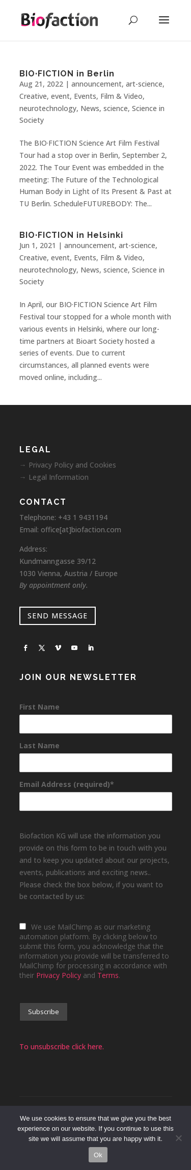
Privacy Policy (58, 975)
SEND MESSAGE (58, 615)
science (115, 108)
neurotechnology (47, 108)
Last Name (39, 745)
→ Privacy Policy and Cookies (67, 465)
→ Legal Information (54, 477)
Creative (33, 96)
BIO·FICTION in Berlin (67, 73)
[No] (178, 1138)
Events (85, 96)
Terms (108, 975)
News (89, 108)
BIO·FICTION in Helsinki (71, 235)
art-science (144, 84)
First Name (39, 707)
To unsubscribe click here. (61, 1046)
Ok (98, 1155)
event (60, 96)
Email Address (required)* (66, 784)
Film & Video (121, 96)
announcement (96, 84)
